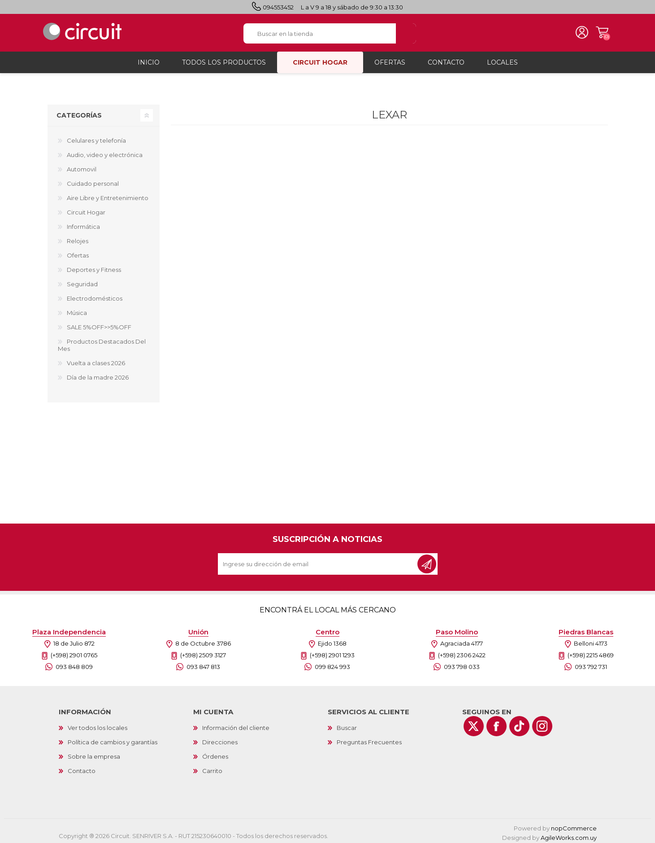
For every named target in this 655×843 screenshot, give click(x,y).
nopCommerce (574, 825)
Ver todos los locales (97, 725)
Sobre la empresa (94, 753)
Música (77, 310)
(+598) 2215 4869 (591, 652)
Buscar (347, 725)
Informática (83, 223)
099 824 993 (332, 664)
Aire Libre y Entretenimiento (107, 195)
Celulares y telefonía (96, 137)
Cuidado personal (93, 180)
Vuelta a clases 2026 (96, 360)
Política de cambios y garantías (112, 739)
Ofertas (78, 252)
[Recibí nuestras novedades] (318, 561)
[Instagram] (542, 723)
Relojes (77, 238)
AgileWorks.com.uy (569, 835)
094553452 (278, 7)
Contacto (81, 768)
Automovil (81, 166)
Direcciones (220, 739)
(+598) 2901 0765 (74, 652)
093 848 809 (74, 664)
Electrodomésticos (94, 295)
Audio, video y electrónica (105, 152)
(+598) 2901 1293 (332, 652)
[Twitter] (474, 723)
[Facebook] (496, 723)
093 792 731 (591, 664)
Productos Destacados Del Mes (102, 342)
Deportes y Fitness (94, 267)
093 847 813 (203, 664)
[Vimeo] (519, 723)
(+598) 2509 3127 (203, 652)
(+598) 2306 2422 (462, 652)
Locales (502, 60)
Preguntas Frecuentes (369, 739)
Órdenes (215, 753)
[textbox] (320, 32)
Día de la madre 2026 (98, 374)
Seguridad (82, 281)
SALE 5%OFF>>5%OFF (99, 324)
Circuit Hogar (86, 209)
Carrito (599, 31)
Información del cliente (235, 725)
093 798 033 (462, 664)
